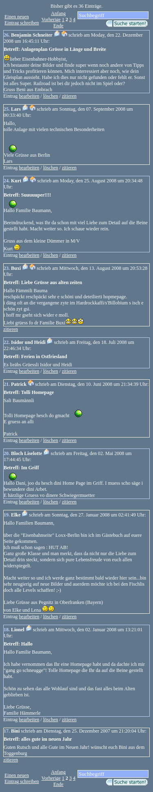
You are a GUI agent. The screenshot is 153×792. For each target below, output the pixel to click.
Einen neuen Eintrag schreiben (21, 20)
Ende (58, 25)
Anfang (58, 13)
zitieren (69, 96)
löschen (50, 96)
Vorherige (51, 19)
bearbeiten (29, 96)
